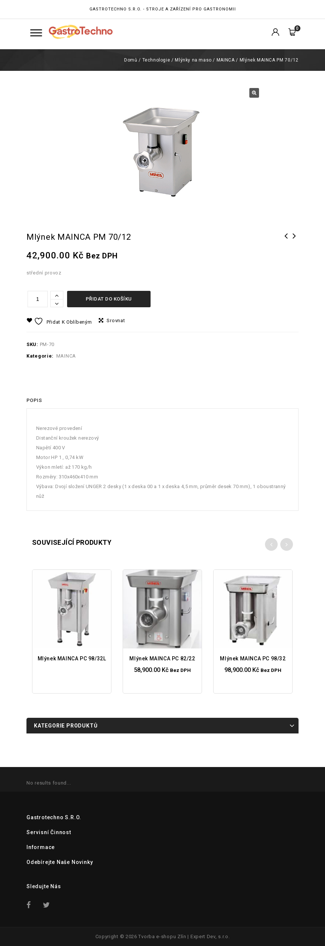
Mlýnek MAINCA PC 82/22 (286, 241)
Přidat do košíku (109, 299)
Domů (130, 60)
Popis (34, 400)
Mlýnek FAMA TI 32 (294, 241)
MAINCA (226, 60)
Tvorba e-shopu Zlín (162, 936)
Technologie (156, 60)
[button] (254, 93)
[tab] (34, 400)
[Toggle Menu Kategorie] (36, 32)
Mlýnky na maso (193, 60)
